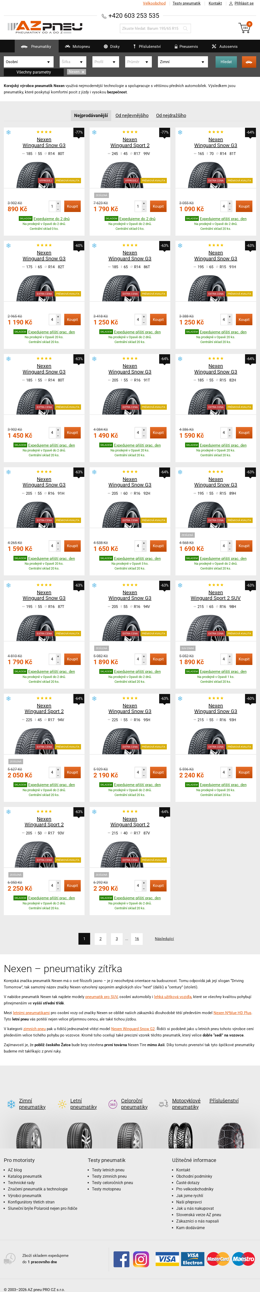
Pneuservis (183, 48)
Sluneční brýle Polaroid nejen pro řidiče (42, 1200)
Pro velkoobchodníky (195, 1180)
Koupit (72, 206)
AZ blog (15, 1161)
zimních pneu (34, 1028)
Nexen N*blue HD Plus (232, 1012)
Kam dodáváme (190, 1219)
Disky (109, 48)
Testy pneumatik (187, 3)
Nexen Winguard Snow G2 (133, 1028)
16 (137, 938)
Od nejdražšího (171, 115)
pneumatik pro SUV (101, 996)
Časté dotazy (188, 1174)
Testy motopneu (106, 1180)
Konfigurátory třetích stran (31, 1193)
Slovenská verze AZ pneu (198, 1206)
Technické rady (21, 1174)
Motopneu (74, 48)
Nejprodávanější (91, 115)
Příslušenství (147, 46)
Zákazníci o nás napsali (197, 1212)
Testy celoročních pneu (112, 1174)
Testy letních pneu (108, 1161)
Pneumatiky (33, 48)
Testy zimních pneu (109, 1168)
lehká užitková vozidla (172, 996)
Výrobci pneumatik (24, 1187)
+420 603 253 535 (133, 15)
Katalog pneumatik (25, 1168)
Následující (164, 938)
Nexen (76, 71)
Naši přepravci (189, 1193)
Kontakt (215, 3)
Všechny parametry (34, 72)
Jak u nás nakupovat (195, 1200)
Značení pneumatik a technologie (38, 1180)
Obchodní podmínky (194, 1168)
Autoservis (222, 48)
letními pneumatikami (31, 1012)
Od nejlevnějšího (132, 115)
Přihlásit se (240, 3)
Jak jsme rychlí (189, 1187)
